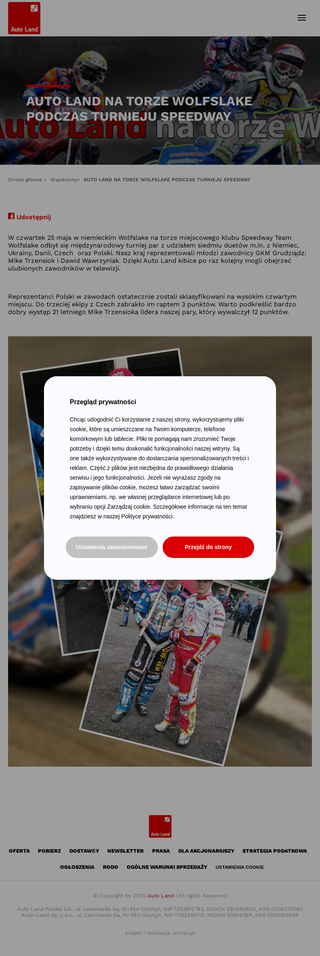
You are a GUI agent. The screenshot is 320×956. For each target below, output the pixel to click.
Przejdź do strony (208, 547)
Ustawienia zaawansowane (112, 547)
